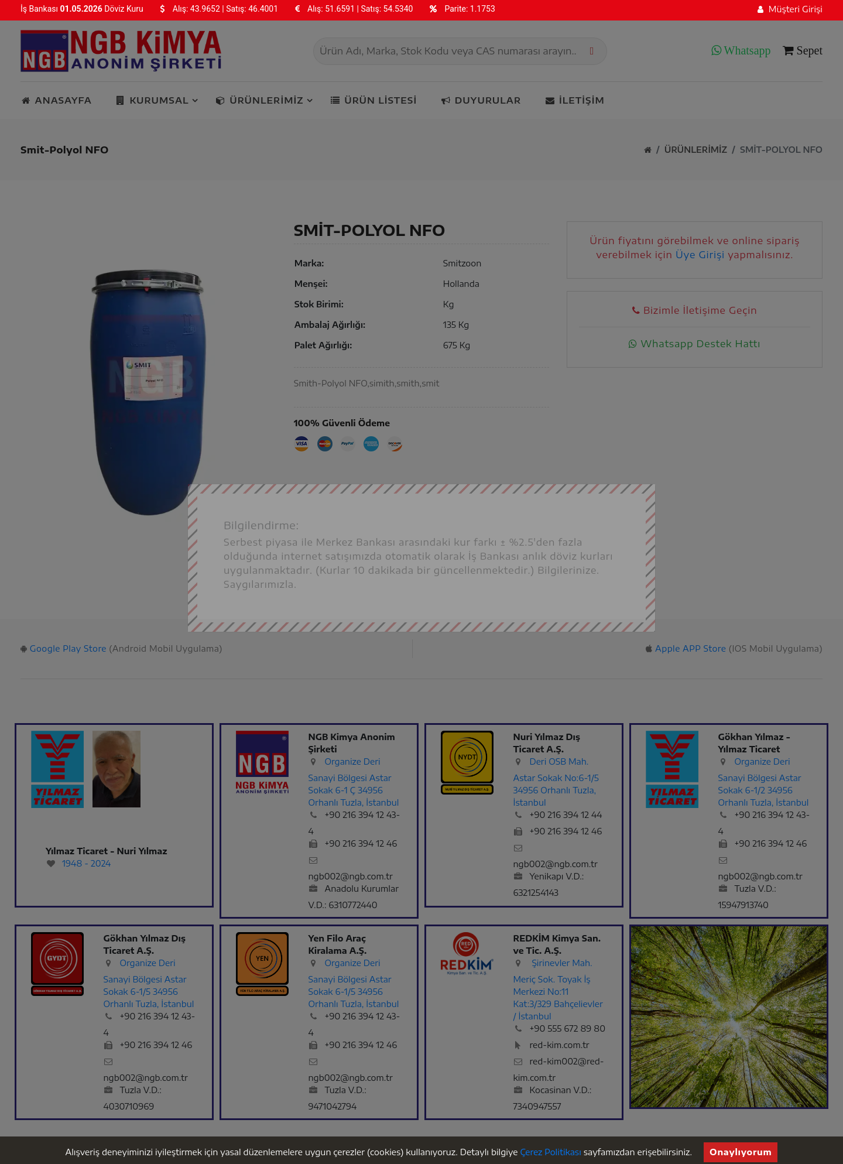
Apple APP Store (690, 648)
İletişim (574, 100)
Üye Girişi (700, 255)
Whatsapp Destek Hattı (694, 344)
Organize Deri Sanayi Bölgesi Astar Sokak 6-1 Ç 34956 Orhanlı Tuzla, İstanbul (354, 781)
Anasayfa (56, 100)
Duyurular (480, 100)
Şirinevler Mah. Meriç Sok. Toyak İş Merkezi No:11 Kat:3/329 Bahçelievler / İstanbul (558, 989)
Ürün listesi (373, 100)
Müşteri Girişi (790, 9)
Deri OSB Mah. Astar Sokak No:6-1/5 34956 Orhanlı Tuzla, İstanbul (556, 781)
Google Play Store (68, 648)
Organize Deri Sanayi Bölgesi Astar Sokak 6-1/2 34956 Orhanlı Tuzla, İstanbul (763, 781)
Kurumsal (153, 100)
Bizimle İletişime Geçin (694, 310)
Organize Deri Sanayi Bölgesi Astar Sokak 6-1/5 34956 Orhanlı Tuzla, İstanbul (149, 983)
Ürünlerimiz (261, 100)
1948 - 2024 (86, 863)
